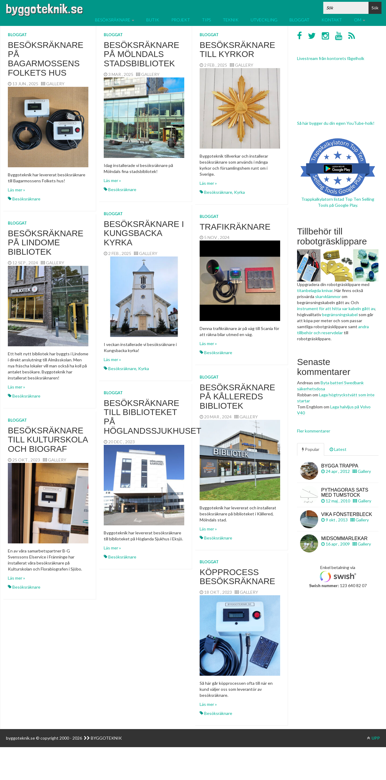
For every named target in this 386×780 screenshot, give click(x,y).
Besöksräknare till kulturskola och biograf (48, 440)
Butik (152, 19)
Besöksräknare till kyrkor (237, 49)
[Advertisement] (337, 688)
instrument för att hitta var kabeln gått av (336, 308)
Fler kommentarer (313, 430)
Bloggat (299, 19)
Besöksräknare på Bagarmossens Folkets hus (46, 58)
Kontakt (331, 19)
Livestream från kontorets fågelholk (330, 58)
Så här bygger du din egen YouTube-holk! (336, 123)
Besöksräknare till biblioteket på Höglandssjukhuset (152, 417)
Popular (310, 449)
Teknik (231, 19)
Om (359, 19)
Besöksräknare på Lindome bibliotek (46, 243)
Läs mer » (16, 189)
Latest (338, 449)
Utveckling (264, 19)
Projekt (180, 19)
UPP (373, 738)
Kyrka (239, 192)
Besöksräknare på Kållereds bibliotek (237, 397)
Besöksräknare (114, 19)
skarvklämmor (328, 296)
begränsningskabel (340, 314)
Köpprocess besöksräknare (237, 577)
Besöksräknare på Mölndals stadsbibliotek (141, 54)
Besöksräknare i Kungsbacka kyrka (144, 233)
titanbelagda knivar (315, 290)
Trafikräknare (235, 226)
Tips (206, 19)
